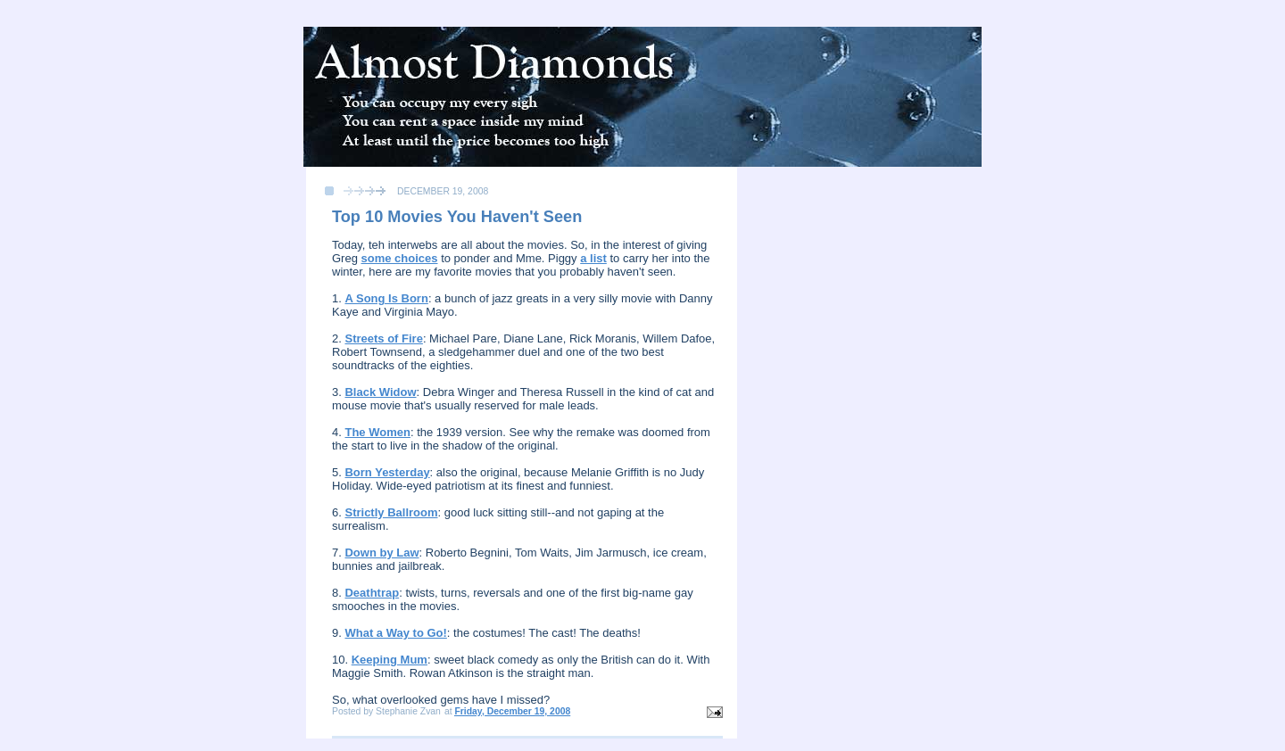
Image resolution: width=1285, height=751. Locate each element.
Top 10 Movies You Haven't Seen (457, 217)
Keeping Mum (389, 659)
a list (593, 258)
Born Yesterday (386, 472)
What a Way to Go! (395, 633)
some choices (399, 258)
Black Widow (380, 392)
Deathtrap (371, 592)
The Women (377, 432)
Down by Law (381, 552)
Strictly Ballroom (390, 512)
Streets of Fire (383, 338)
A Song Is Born (385, 298)
